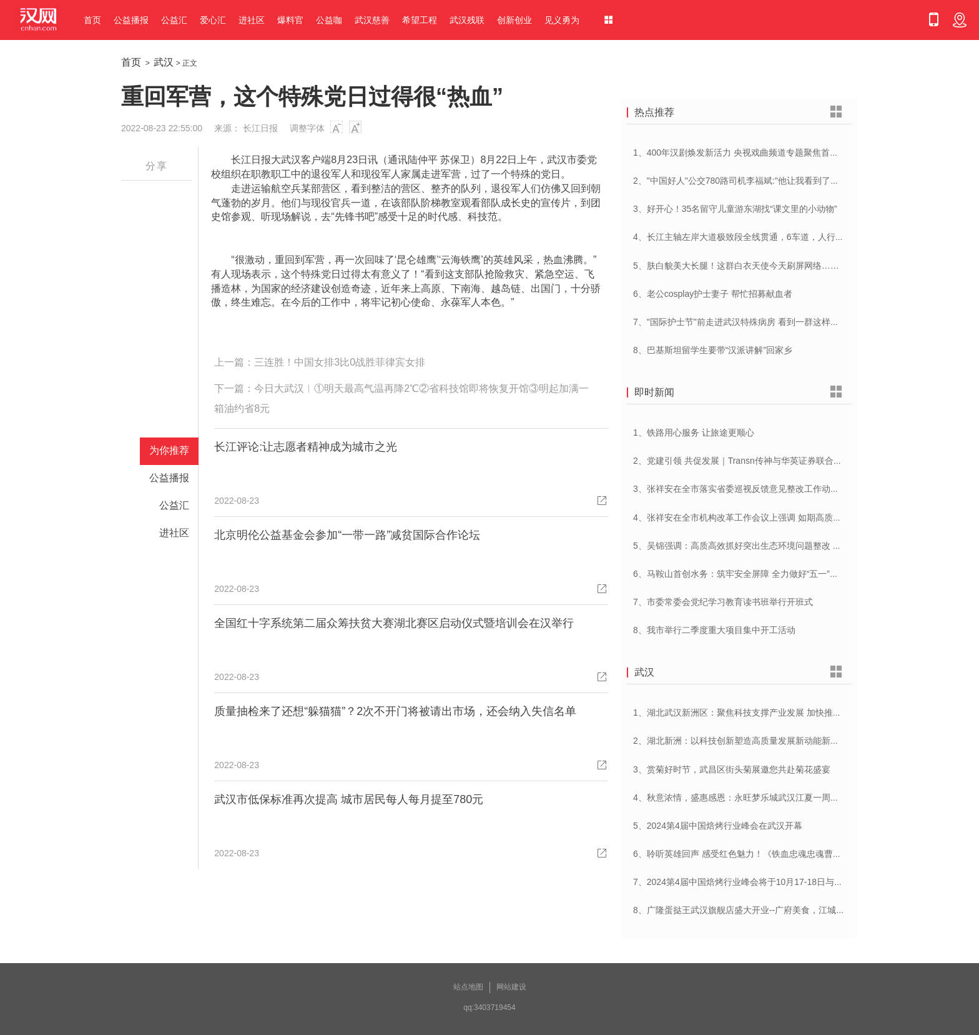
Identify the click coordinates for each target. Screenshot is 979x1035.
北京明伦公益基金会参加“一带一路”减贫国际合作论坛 (347, 535)
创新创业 (514, 20)
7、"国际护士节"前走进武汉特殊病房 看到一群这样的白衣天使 (753, 322)
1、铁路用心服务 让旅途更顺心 (693, 433)
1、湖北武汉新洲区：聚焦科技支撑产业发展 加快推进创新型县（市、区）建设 (785, 713)
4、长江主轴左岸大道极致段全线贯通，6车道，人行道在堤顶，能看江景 (773, 237)
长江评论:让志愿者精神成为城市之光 (305, 447)
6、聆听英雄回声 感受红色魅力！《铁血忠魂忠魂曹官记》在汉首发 (763, 854)
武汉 (164, 62)
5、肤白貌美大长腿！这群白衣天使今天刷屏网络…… (736, 266)
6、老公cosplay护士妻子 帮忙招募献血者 (712, 294)
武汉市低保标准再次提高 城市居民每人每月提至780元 (348, 799)
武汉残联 (467, 20)
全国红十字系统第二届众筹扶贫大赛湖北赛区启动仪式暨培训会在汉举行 (394, 623)
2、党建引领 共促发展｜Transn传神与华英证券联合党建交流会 (755, 461)
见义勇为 (561, 20)
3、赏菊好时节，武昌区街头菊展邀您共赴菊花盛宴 (731, 769)
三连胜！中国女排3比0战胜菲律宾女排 (339, 362)
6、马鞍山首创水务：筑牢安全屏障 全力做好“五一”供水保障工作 (757, 574)
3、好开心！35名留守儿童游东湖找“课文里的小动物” (735, 209)
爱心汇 (213, 20)
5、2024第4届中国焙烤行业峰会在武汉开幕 (717, 826)
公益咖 (329, 20)
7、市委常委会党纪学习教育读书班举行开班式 (723, 602)
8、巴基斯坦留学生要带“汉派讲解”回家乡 (712, 350)
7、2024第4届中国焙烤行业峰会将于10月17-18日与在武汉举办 (755, 882)
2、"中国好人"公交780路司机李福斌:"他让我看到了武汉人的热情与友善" (772, 181)
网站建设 (511, 986)
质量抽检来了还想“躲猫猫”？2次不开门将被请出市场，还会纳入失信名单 (395, 711)
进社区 (252, 20)
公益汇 (174, 20)
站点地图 (468, 986)
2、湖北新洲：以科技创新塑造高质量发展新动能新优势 (740, 741)
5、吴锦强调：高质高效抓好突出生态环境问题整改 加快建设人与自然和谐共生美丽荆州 (803, 546)
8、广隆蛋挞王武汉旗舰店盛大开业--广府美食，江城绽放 (743, 910)
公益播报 (131, 20)
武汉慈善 (372, 20)
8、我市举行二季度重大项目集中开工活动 (714, 630)
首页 (92, 20)
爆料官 (290, 20)
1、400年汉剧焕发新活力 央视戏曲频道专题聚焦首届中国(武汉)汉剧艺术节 (778, 153)
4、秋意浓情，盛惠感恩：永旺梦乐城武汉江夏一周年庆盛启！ (753, 797)
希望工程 (419, 20)
